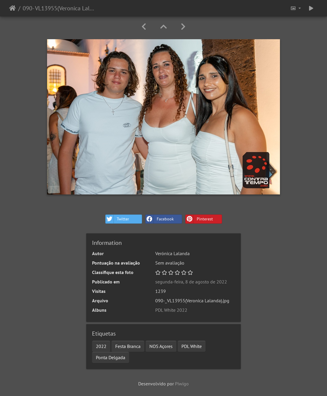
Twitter (117, 219)
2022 (101, 346)
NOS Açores (161, 346)
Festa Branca (128, 346)
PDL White (191, 346)
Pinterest (199, 219)
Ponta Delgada (110, 357)
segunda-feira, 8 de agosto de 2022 (191, 282)
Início (12, 8)
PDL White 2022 (171, 310)
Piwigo (182, 384)
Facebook (160, 219)
